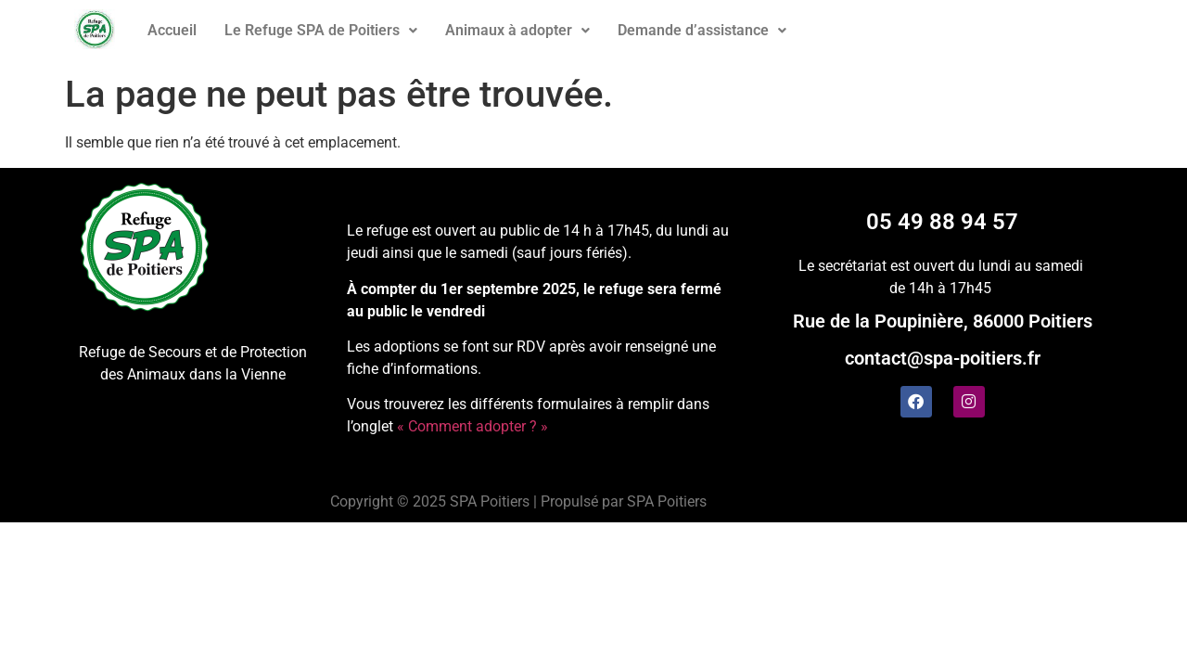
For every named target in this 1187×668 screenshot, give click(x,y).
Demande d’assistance (702, 30)
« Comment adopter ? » (472, 426)
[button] (321, 30)
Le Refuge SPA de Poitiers (320, 30)
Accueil (172, 30)
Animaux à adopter (517, 30)
